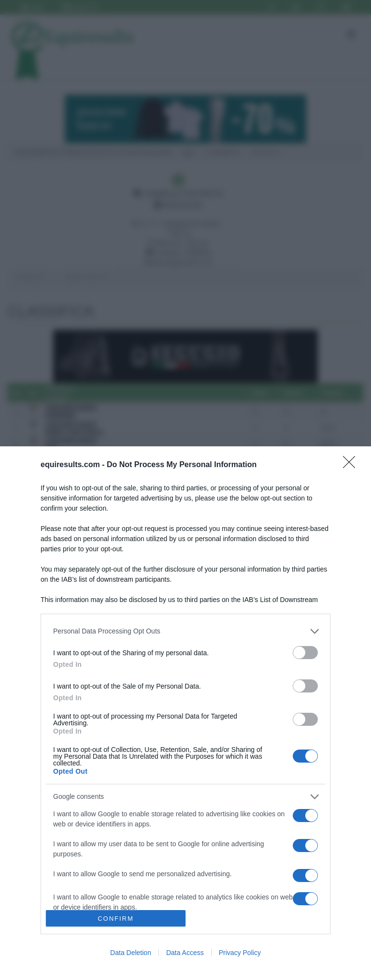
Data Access (185, 952)
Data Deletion (130, 952)
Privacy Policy (240, 952)
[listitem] (185, 631)
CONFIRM (116, 918)
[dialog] (185, 708)
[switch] (305, 652)
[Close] (352, 465)
